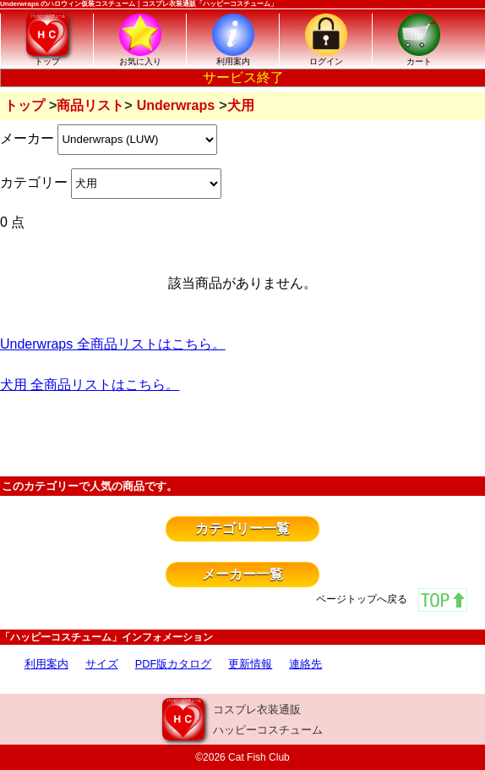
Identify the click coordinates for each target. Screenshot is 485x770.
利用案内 (46, 663)
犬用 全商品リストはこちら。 (89, 384)
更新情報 (250, 663)
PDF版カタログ (173, 663)
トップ (24, 105)
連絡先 (305, 663)
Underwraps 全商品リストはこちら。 (113, 344)
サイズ (101, 663)
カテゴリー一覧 (242, 528)
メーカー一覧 (242, 574)
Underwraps (176, 105)
